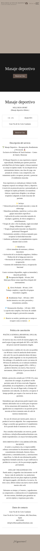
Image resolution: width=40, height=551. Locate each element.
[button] (37, 3)
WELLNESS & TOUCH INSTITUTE (13, 3)
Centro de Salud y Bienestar (9, 4)
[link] (20, 76)
